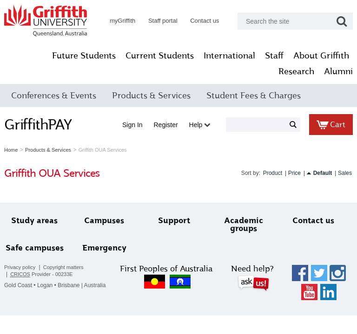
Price (294, 173)
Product (272, 173)
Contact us (204, 20)
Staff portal (163, 20)
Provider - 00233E (41, 274)
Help (200, 124)
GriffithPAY (38, 124)
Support (174, 221)
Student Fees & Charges (253, 95)
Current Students (160, 55)
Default (322, 173)
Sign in (132, 124)
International (229, 55)
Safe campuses (35, 248)
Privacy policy (19, 267)
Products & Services (151, 95)
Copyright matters (63, 267)
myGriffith (122, 20)
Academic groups (243, 224)
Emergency (104, 248)
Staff (274, 55)
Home (11, 150)
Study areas (34, 221)
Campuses (104, 221)
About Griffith (321, 55)
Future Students (84, 55)
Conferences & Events (53, 95)
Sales (345, 173)
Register (166, 124)
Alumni (338, 71)
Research (296, 71)
